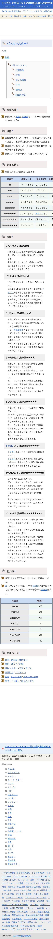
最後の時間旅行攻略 (34, 915)
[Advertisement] (26, 27)
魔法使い (23, 660)
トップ (4, 16)
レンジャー (16, 676)
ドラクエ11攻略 (20, 876)
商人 (22, 668)
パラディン (20, 672)
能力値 (19, 90)
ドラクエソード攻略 (38, 876)
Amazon (5, 929)
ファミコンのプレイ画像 (31, 926)
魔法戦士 (9, 672)
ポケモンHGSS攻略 (16, 887)
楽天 (13, 929)
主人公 (11, 805)
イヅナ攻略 (17, 919)
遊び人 (28, 668)
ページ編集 (41, 16)
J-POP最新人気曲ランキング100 (31, 929)
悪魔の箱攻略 (18, 915)
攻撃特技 (12, 824)
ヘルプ (30, 16)
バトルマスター (17, 43)
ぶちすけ (12, 776)
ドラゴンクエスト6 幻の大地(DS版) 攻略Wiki (27, 3)
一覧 (10, 16)
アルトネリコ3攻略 (14, 897)
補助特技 (12, 838)
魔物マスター (11, 668)
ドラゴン (39, 213)
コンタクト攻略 (30, 919)
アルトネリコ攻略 (24, 894)
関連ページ (21, 94)
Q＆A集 (11, 769)
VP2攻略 (40, 901)
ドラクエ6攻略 (8, 873)
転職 (7, 57)
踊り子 (14, 664)
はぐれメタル (27, 681)
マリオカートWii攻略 (34, 908)
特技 (18, 85)
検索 (25, 16)
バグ (10, 791)
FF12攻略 (34, 904)
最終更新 (17, 16)
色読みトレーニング (36, 922)
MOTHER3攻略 (16, 908)
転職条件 (20, 70)
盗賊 (21, 664)
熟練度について (14, 831)
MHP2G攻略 (22, 912)
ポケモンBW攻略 (33, 887)
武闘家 (25, 116)
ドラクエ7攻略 (23, 873)
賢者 (7, 676)
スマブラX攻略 (28, 901)
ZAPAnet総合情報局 (11, 11)
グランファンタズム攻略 (35, 897)
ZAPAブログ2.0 (18, 922)
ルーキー (12, 798)
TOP (4, 51)
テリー (11, 784)
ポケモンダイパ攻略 (22, 890)
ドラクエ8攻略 (38, 873)
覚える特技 (21, 80)
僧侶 (7, 664)
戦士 (18, 116)
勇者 (7, 681)
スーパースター (30, 676)
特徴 (18, 75)
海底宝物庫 (18, 330)
